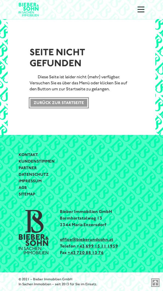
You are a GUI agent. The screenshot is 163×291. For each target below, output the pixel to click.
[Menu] (141, 9)
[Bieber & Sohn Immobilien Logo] (29, 9)
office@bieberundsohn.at (86, 239)
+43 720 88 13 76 (86, 252)
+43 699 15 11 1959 (97, 246)
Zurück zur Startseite (59, 102)
